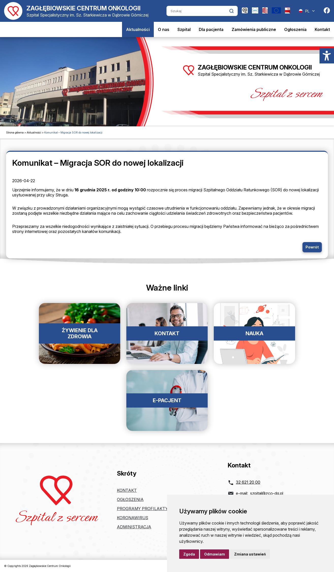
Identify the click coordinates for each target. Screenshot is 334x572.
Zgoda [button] (189, 554)
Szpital (184, 29)
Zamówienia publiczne (254, 29)
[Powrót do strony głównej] (76, 11)
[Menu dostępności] (327, 55)
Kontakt (322, 29)
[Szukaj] (198, 11)
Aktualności (138, 29)
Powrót (312, 247)
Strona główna (15, 132)
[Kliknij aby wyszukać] (231, 11)
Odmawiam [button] (214, 554)
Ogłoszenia (295, 29)
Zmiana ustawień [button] (250, 554)
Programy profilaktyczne (148, 508)
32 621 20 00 (248, 482)
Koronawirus (132, 517)
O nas (163, 29)
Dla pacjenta (211, 29)
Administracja (134, 526)
